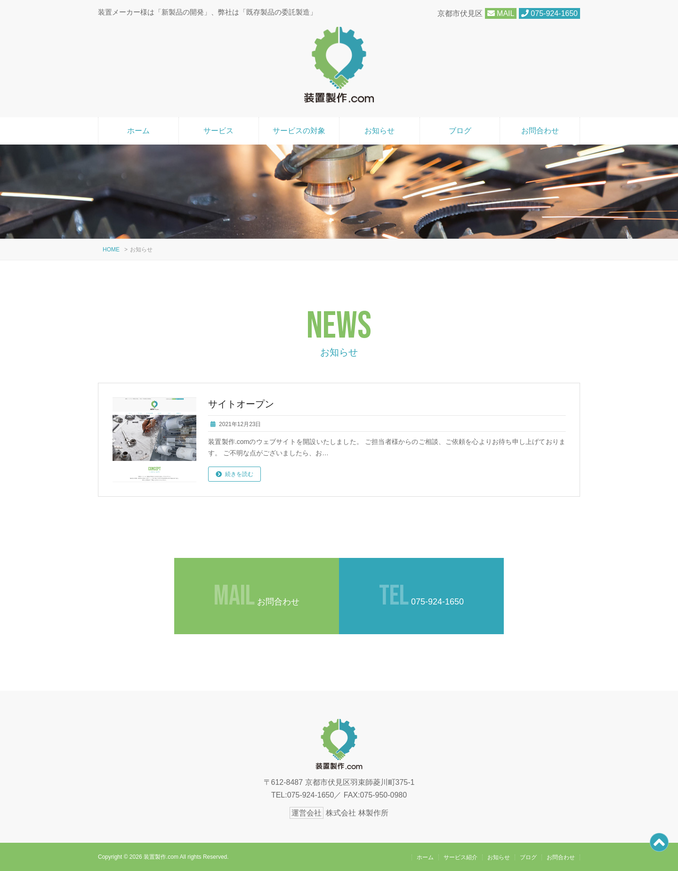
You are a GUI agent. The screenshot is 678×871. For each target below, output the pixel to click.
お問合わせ (540, 131)
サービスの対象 (299, 131)
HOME (111, 249)
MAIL (501, 13)
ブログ (460, 131)
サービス (218, 131)
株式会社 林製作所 (357, 813)
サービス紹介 (460, 857)
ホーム (138, 131)
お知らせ (379, 131)
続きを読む (239, 474)
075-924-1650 (549, 13)
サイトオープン (241, 404)
